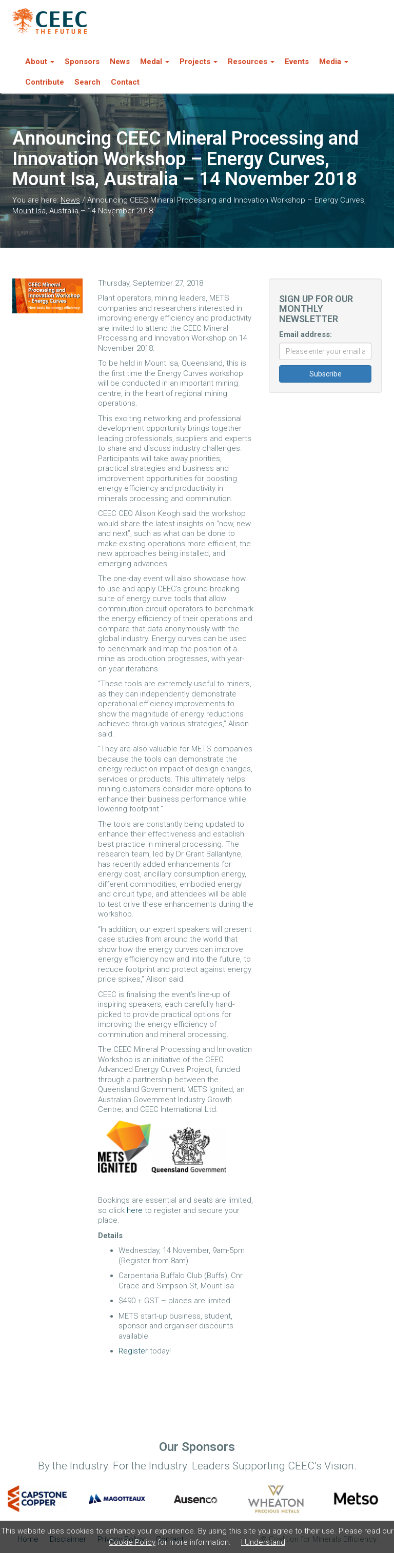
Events (297, 61)
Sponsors (82, 61)
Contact (125, 82)
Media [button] (333, 61)
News (120, 61)
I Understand (263, 1542)
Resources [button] (251, 61)
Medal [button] (154, 61)
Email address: (305, 334)
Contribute (44, 82)
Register (133, 1351)
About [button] (39, 61)
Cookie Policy (132, 1542)
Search (87, 82)
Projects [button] (199, 61)
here (135, 1210)
